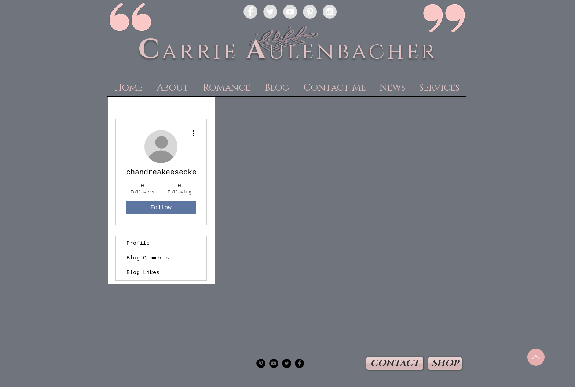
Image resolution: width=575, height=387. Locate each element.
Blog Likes (143, 273)
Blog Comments (148, 258)
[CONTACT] (394, 363)
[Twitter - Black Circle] (286, 363)
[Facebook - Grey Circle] (250, 12)
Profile (138, 243)
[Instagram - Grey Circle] (330, 12)
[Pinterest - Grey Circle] (310, 12)
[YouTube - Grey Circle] (290, 12)
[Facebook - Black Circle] (299, 363)
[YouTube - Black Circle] (273, 363)
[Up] (536, 357)
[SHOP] (445, 363)
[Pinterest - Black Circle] (260, 363)
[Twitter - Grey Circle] (270, 12)
